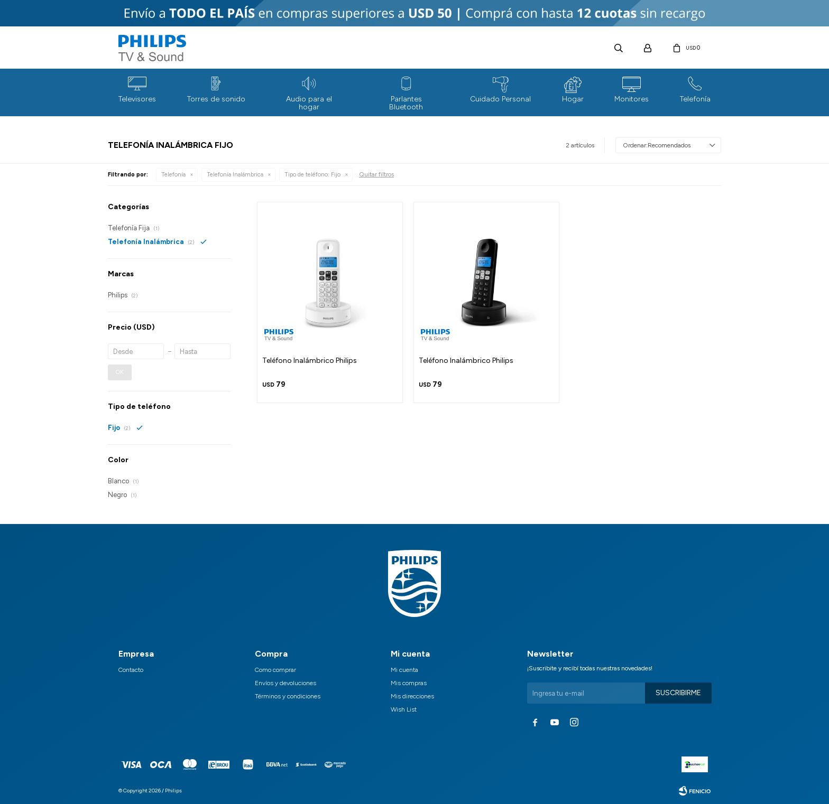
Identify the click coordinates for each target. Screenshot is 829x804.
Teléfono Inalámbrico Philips (309, 360)
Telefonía (695, 99)
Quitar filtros (376, 174)
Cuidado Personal (500, 99)
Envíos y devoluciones (285, 683)
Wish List (404, 709)
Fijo (312, 174)
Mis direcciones (412, 696)
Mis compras (409, 683)
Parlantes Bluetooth (406, 103)
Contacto (130, 670)
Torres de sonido (216, 99)
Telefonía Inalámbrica (235, 174)
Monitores (631, 99)
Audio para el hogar (309, 103)
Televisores (137, 99)
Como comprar (275, 670)
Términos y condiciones (287, 696)
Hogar (573, 99)
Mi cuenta (404, 670)
